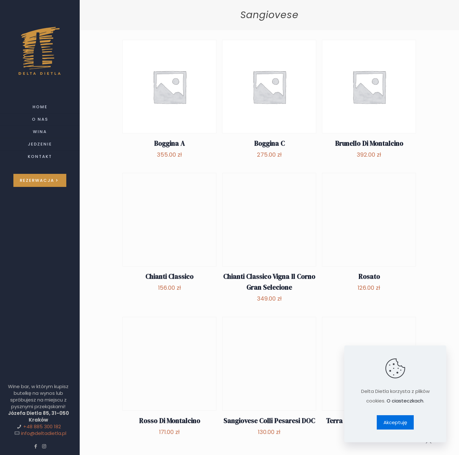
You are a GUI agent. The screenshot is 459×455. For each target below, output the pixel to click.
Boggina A (169, 143)
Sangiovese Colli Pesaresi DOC (269, 420)
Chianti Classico (169, 276)
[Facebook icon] (35, 446)
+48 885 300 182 (42, 426)
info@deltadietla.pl (43, 433)
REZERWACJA (40, 180)
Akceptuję (395, 422)
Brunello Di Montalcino (369, 143)
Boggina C (269, 143)
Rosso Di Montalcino (169, 420)
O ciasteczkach (405, 400)
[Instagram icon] (44, 446)
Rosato (369, 276)
